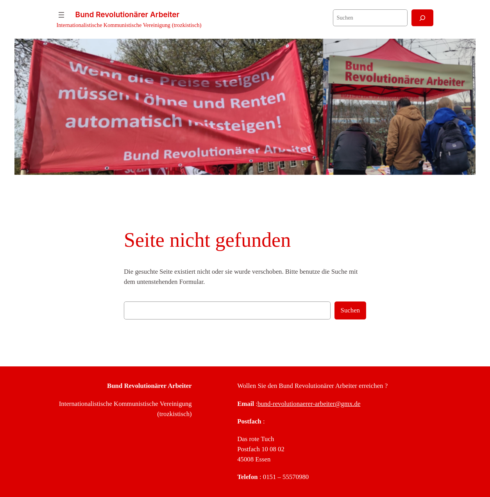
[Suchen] (422, 17)
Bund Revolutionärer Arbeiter (127, 14)
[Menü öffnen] (61, 15)
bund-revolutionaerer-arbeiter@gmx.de (309, 403)
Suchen (350, 310)
